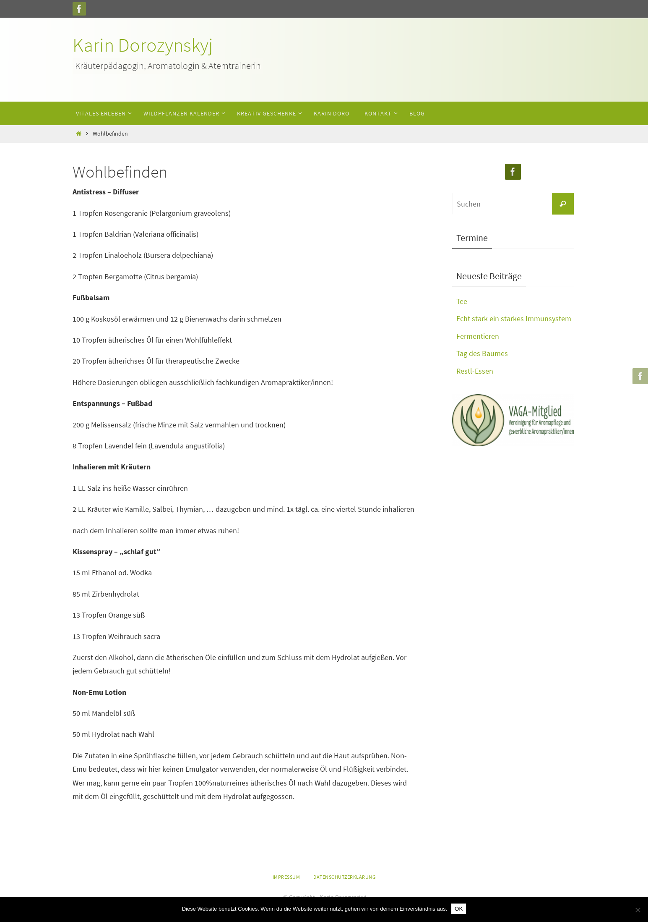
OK (459, 909)
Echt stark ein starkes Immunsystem (513, 318)
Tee (461, 301)
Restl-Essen (474, 371)
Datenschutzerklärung (344, 877)
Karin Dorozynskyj (143, 45)
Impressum (286, 877)
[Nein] (637, 910)
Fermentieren (477, 336)
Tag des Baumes (482, 353)
